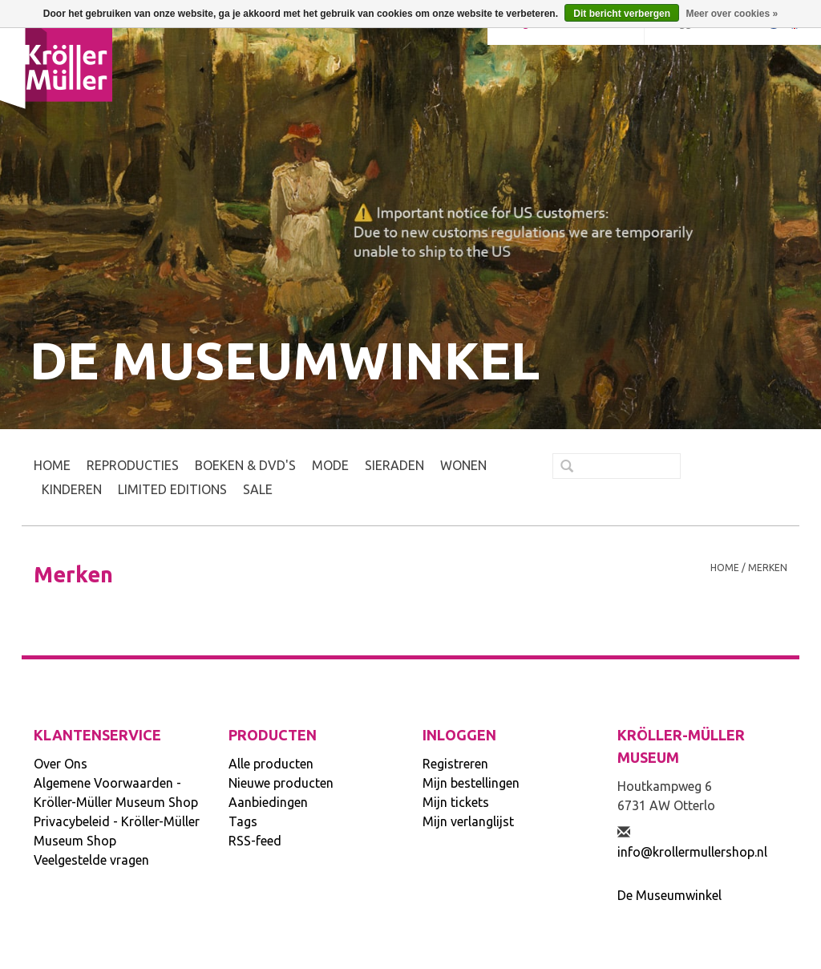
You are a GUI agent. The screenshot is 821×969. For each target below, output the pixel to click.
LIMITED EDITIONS (172, 489)
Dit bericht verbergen (621, 13)
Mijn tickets (456, 802)
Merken (767, 567)
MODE (330, 465)
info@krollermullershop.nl (692, 852)
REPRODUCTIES (133, 465)
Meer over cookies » (732, 13)
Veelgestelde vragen (91, 860)
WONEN (463, 465)
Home (52, 465)
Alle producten (271, 763)
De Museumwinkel (669, 895)
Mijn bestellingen (471, 783)
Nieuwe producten (281, 783)
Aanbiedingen (268, 802)
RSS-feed (255, 840)
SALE (258, 489)
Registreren (455, 763)
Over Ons (60, 763)
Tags (243, 821)
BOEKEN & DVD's (245, 465)
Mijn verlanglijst (468, 821)
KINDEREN (72, 489)
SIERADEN (394, 465)
